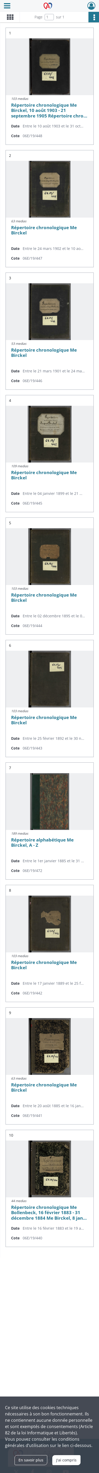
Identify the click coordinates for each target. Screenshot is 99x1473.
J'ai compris (66, 1459)
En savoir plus (30, 1459)
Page (39, 16)
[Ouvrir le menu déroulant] (7, 6)
